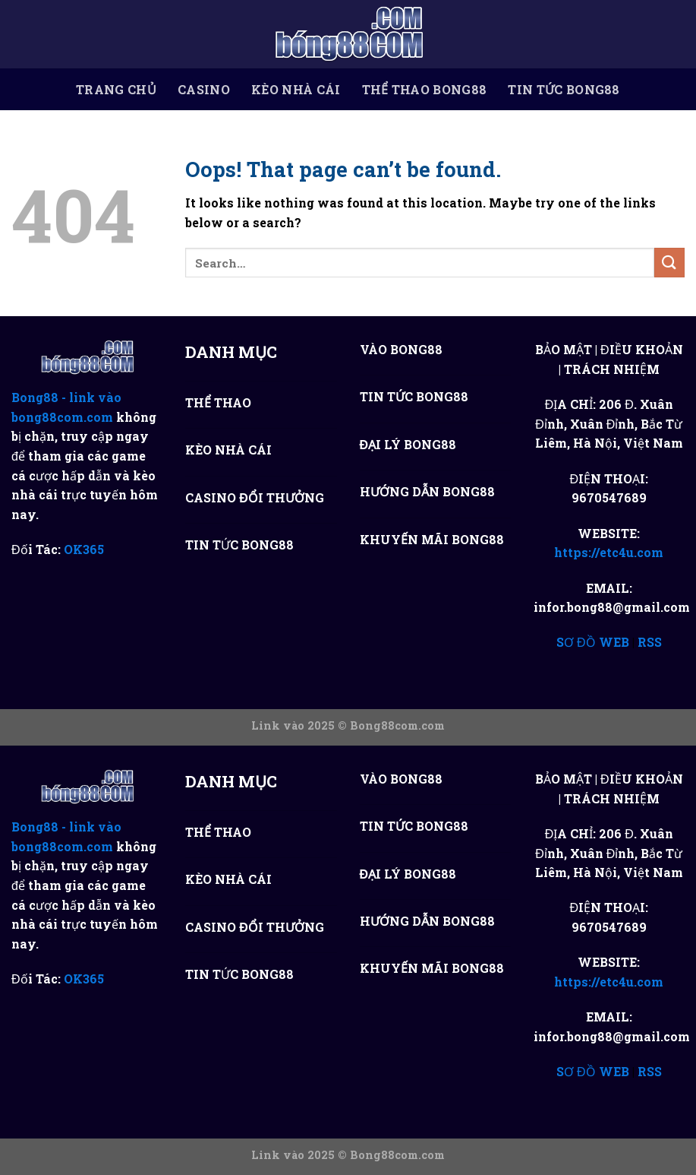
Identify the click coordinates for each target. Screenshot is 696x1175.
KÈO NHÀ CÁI (296, 89)
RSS (650, 642)
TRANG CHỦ (116, 89)
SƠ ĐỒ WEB (592, 642)
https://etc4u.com (608, 552)
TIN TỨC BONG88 (563, 89)
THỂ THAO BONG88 (424, 89)
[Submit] (669, 262)
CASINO (204, 89)
